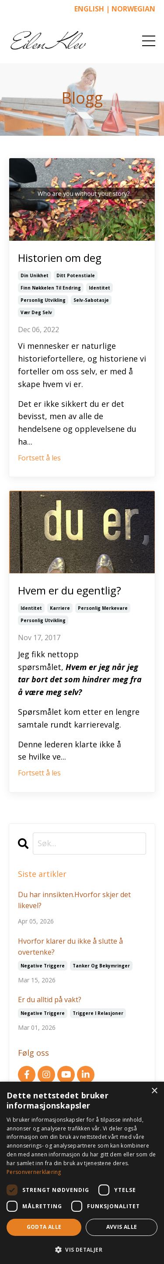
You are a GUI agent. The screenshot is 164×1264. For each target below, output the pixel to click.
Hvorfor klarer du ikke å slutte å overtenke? (70, 946)
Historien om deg (59, 257)
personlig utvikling (43, 300)
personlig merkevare (103, 608)
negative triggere (43, 966)
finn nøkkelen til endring (51, 288)
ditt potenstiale (75, 275)
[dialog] (82, 1173)
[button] (82, 1249)
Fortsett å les (39, 458)
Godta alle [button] (44, 1227)
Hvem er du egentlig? (69, 590)
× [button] (154, 1091)
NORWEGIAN (133, 9)
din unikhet (35, 275)
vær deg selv (36, 312)
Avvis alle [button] (121, 1227)
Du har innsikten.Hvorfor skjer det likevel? (74, 900)
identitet (99, 288)
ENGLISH (89, 9)
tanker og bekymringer (101, 966)
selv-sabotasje (91, 300)
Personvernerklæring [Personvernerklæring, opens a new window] (34, 1172)
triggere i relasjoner (98, 1013)
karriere (60, 608)
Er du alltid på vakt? (49, 999)
